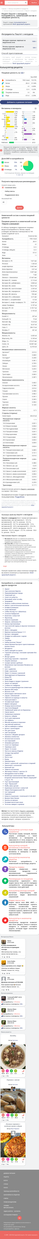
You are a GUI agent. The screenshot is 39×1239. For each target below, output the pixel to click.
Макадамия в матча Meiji (14, 774)
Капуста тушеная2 (11, 620)
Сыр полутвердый (11, 708)
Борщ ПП (8, 677)
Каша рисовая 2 (10, 700)
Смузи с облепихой (12, 696)
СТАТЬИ (6, 1184)
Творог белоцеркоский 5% (14, 790)
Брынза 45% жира (11, 689)
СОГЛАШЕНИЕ (8, 1215)
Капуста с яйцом (11, 716)
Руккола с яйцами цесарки (15, 735)
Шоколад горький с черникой (16, 659)
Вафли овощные (11, 704)
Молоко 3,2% (9, 691)
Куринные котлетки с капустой (16, 788)
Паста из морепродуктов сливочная (18, 687)
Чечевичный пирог (12, 702)
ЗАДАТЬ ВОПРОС (8, 1211)
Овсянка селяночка (12, 737)
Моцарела (8, 648)
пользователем (19, 22)
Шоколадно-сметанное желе (15, 694)
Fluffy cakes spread (11, 786)
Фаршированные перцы (14, 593)
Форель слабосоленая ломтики (16, 603)
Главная (4, 8)
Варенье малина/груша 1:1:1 (15, 632)
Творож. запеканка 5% (13, 622)
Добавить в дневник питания (19, 102)
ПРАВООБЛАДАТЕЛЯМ (10, 1202)
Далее (19, 208)
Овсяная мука (10, 761)
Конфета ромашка (11, 607)
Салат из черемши (12, 745)
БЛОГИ (6, 1180)
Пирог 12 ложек (10, 749)
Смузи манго (9, 712)
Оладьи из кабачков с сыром (15, 636)
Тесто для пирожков (12, 718)
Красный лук (9, 767)
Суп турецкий (10, 792)
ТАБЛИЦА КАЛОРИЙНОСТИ (11, 1191)
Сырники (8, 755)
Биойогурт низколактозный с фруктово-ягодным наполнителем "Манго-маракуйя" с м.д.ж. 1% (21, 778)
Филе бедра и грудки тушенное (16, 681)
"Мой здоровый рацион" (21, 63)
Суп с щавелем (10, 669)
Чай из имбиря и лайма (14, 726)
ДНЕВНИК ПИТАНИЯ (9, 1173)
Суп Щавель (9, 720)
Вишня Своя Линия (12, 798)
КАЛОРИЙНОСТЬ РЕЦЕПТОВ (12, 1195)
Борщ (7, 759)
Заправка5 (8, 601)
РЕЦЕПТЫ (6, 1177)
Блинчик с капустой (12, 616)
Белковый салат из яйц (13, 599)
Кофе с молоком (11, 671)
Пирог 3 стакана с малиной (15, 673)
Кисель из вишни (11, 800)
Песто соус (9, 757)
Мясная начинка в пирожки (15, 722)
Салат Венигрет (10, 609)
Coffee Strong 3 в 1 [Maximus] (15, 612)
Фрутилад (8, 618)
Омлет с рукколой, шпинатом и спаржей (20, 763)
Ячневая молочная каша (14, 802)
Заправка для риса (12, 743)
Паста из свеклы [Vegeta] (14, 751)
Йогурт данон (10, 657)
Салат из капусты (11, 597)
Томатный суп (10, 595)
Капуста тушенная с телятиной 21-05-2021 (20, 796)
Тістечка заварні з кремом (14, 804)
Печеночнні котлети (12, 739)
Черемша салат (10, 747)
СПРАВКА (6, 1205)
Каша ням (8, 679)
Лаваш (7, 638)
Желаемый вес (7, 198)
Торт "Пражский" (11, 784)
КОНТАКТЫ (17, 1211)
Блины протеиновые (12, 624)
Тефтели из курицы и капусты (16, 698)
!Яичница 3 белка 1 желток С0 (16, 771)
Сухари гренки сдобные (14, 663)
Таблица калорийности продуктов (18, 8)
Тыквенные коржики (12, 714)
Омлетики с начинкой (13, 765)
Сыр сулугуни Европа (13, 591)
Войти (34, 3)
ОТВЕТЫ (6, 1198)
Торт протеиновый (12, 782)
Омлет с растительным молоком (17, 605)
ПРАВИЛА (15, 1215)
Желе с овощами (11, 630)
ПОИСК (6, 1187)
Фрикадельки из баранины (15, 675)
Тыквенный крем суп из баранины (17, 710)
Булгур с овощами (11, 634)
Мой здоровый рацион (21, 24)
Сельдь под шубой (12, 753)
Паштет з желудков (31, 10)
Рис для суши (10, 730)
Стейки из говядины (12, 685)
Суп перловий (10, 741)
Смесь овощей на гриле (13, 650)
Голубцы (8, 640)
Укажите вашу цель (8, 185)
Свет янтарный (10, 732)
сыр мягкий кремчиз (12, 724)
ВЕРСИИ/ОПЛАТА (8, 1207)
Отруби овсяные (11, 661)
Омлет (7, 589)
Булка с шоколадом (12, 728)
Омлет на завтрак (11, 683)
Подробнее (19, 497)
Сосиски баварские (12, 614)
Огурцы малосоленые (13, 706)
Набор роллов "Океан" (13, 642)
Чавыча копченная (12, 769)
